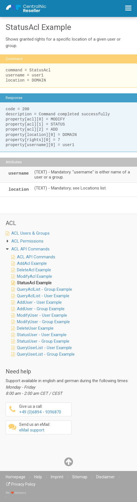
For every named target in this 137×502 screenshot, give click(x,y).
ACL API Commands (36, 256)
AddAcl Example (32, 263)
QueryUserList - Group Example (46, 354)
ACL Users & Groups (30, 233)
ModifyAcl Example (34, 276)
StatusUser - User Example (42, 334)
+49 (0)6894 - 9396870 (44, 409)
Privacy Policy (23, 484)
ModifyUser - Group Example (43, 321)
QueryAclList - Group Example (44, 289)
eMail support (44, 427)
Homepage (15, 477)
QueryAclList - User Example (43, 295)
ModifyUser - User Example (42, 315)
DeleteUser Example (35, 328)
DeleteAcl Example (34, 269)
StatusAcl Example (34, 282)
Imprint (57, 477)
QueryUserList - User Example (44, 347)
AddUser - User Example (39, 302)
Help (38, 477)
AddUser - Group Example (41, 308)
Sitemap (79, 477)
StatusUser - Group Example (43, 341)
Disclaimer (105, 477)
